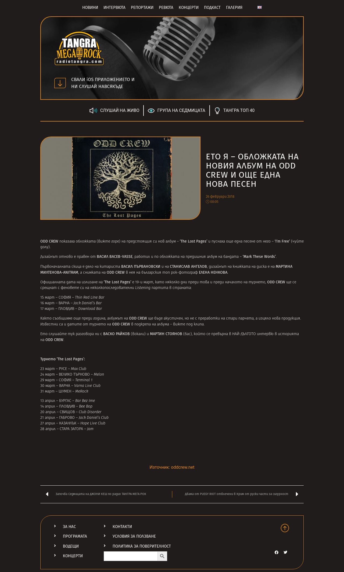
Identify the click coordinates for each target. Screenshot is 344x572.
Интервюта (114, 7)
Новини (90, 7)
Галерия (234, 7)
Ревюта (166, 7)
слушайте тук (62, 334)
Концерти (189, 7)
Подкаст (212, 7)
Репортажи (142, 7)
